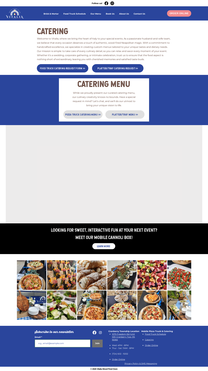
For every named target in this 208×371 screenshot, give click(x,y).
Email (38, 337)
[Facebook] (106, 3)
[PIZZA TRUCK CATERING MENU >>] (82, 114)
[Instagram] (112, 3)
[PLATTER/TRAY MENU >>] (124, 114)
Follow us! (97, 3)
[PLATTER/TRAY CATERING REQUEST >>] (117, 68)
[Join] (97, 343)
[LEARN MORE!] (103, 246)
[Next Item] (186, 290)
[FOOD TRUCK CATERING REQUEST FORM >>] (62, 68)
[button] (110, 13)
